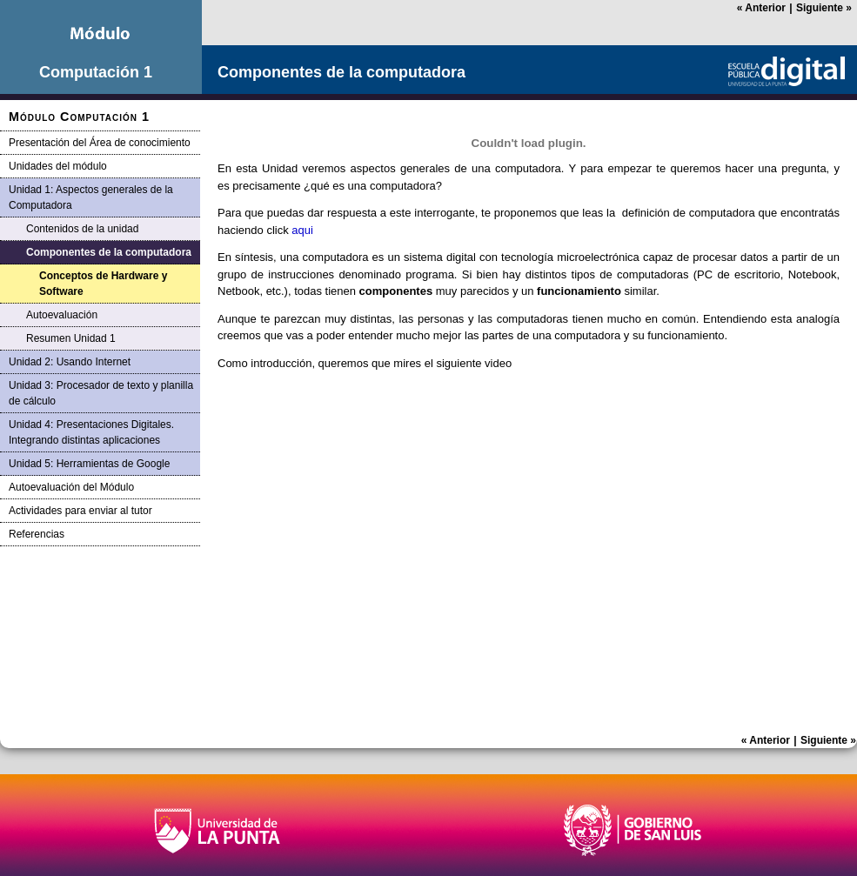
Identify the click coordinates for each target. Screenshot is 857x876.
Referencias (36, 534)
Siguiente (824, 8)
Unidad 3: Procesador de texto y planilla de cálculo (101, 393)
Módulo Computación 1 (79, 117)
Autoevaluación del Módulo (71, 487)
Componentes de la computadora (108, 252)
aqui (302, 230)
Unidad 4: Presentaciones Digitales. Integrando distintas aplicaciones (91, 432)
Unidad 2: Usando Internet (70, 362)
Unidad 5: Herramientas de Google (89, 464)
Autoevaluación (61, 315)
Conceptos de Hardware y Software (103, 284)
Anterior (761, 8)
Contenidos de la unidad (82, 229)
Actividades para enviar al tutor (80, 511)
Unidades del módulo (58, 166)
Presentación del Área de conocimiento (100, 143)
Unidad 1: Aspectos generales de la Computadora (91, 197)
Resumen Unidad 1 (71, 338)
